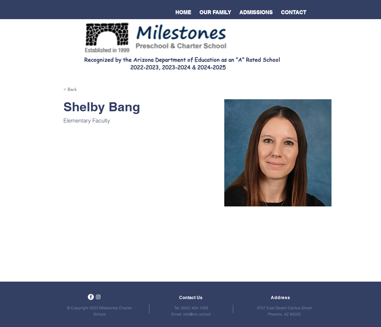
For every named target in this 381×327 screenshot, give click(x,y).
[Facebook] (91, 297)
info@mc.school (197, 314)
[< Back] (74, 90)
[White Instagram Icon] (98, 297)
